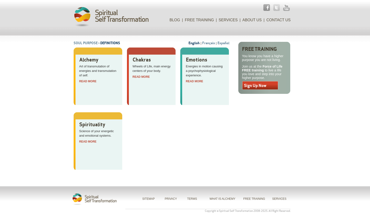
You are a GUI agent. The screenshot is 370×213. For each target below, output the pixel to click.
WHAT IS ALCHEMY (222, 198)
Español (223, 43)
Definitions (110, 43)
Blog (175, 20)
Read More (88, 81)
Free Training (199, 20)
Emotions (196, 60)
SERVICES (279, 198)
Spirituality (92, 124)
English (194, 43)
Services (228, 20)
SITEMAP (148, 198)
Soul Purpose (86, 43)
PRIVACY (171, 198)
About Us (252, 20)
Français (208, 43)
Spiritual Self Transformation (236, 211)
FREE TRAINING (254, 198)
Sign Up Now (255, 85)
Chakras (142, 60)
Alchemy (88, 60)
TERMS (192, 198)
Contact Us (278, 20)
